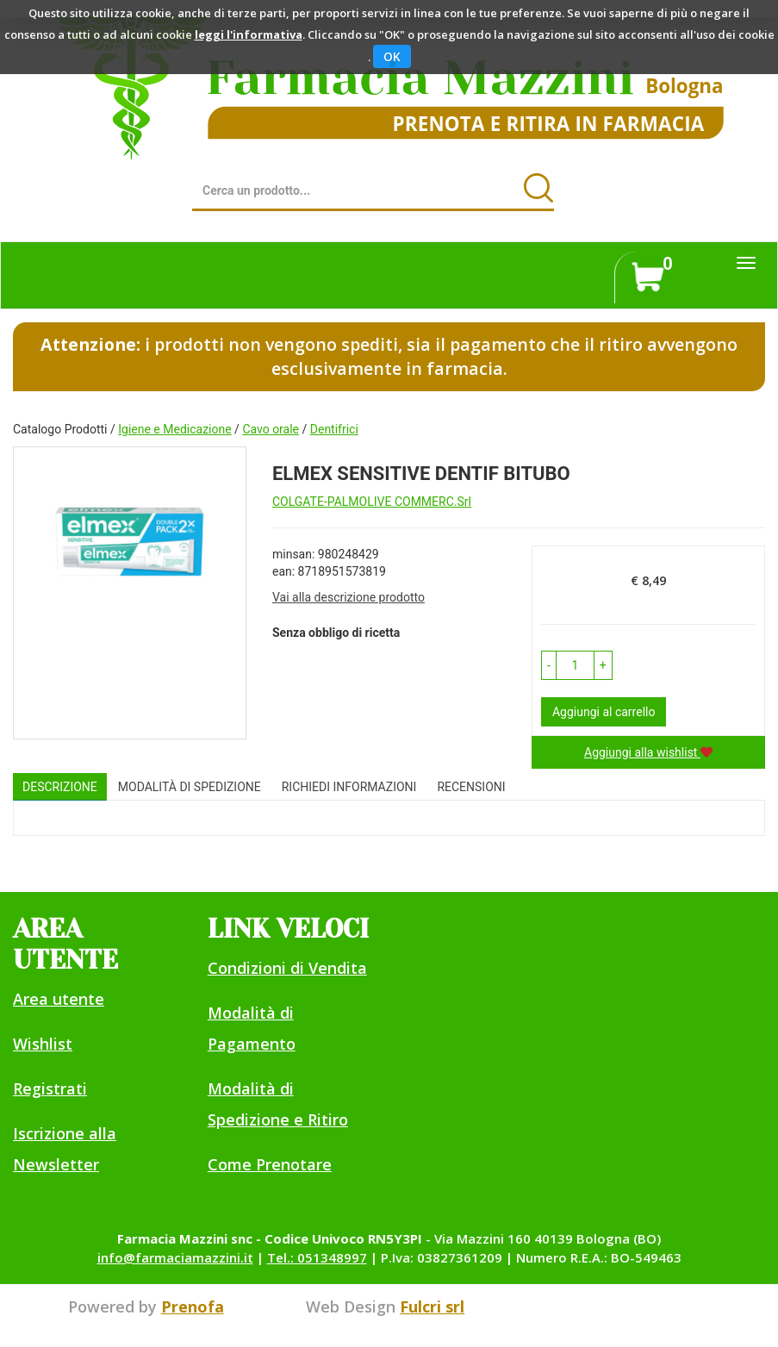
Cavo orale (270, 429)
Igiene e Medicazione (174, 429)
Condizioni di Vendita (287, 967)
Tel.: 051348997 (317, 1257)
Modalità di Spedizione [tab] (189, 787)
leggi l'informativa (248, 34)
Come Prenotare (270, 1164)
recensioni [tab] (471, 787)
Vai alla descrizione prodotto (348, 597)
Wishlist (42, 1043)
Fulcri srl (432, 1306)
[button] (549, 665)
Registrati (50, 1088)
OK (392, 56)
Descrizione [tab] (59, 787)
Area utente (58, 998)
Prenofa (192, 1306)
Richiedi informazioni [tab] (349, 787)
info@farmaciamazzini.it (175, 1257)
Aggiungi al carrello (603, 712)
